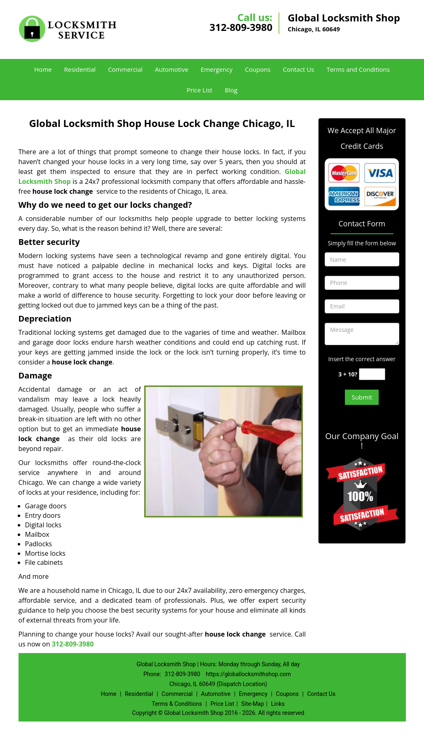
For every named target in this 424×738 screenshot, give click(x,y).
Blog (231, 90)
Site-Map (252, 703)
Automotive (171, 69)
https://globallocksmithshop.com (248, 674)
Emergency (216, 69)
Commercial (125, 69)
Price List (200, 90)
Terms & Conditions (177, 703)
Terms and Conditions (358, 69)
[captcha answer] (372, 374)
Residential (80, 69)
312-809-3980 (240, 27)
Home (43, 69)
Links (278, 703)
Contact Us (298, 69)
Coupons (257, 69)
